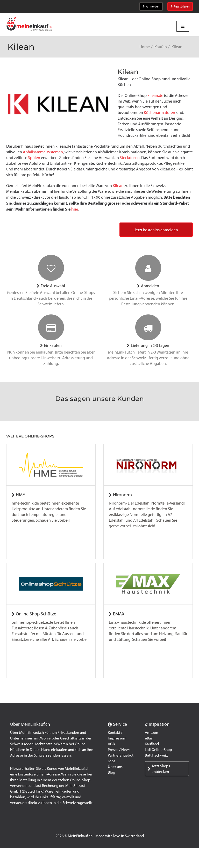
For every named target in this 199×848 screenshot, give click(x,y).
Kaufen (160, 46)
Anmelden (151, 6)
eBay (149, 738)
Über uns (115, 766)
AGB (111, 744)
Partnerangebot (120, 755)
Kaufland (152, 744)
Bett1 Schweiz (156, 755)
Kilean (118, 185)
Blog (111, 772)
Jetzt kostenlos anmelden (156, 229)
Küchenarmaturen (159, 112)
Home (144, 46)
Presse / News (119, 749)
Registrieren (180, 6)
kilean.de (155, 95)
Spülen (34, 157)
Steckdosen (130, 157)
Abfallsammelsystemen (43, 151)
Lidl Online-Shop (158, 749)
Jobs (111, 761)
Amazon (151, 732)
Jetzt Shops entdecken (159, 769)
